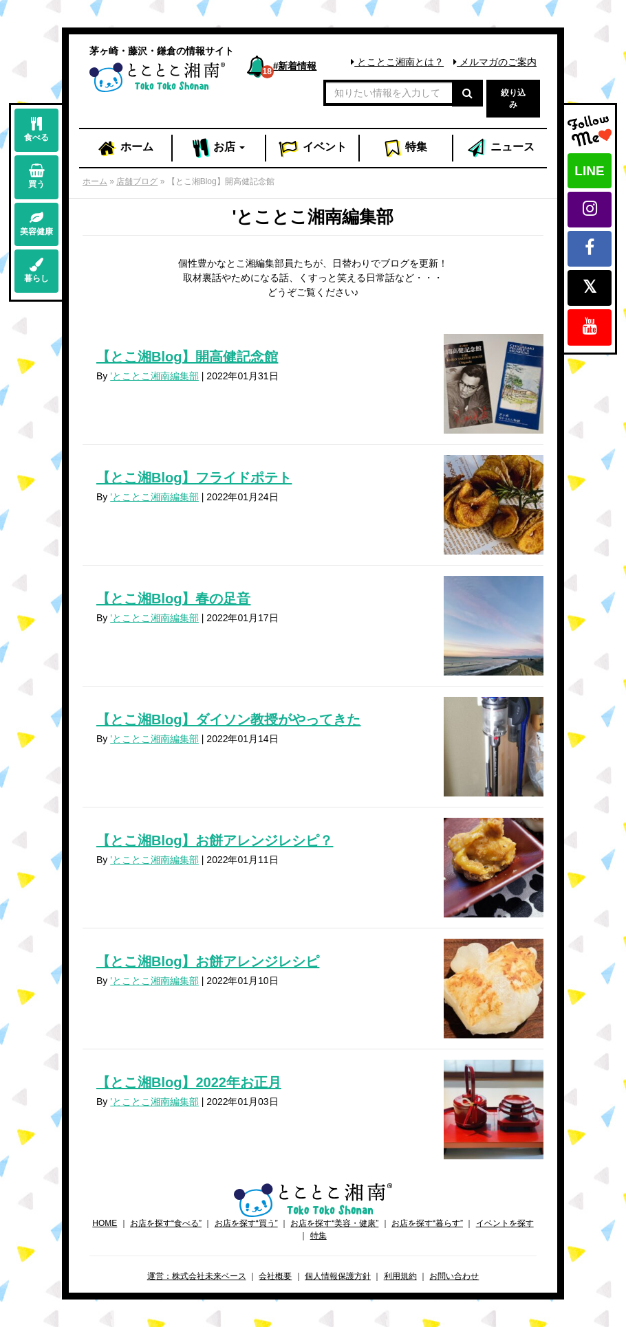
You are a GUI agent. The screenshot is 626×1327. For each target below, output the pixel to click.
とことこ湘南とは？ (397, 61)
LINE (589, 171)
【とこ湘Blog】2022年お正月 (188, 1082)
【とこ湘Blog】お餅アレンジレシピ (207, 961)
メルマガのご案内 (495, 61)
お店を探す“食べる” (166, 1223)
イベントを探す (505, 1223)
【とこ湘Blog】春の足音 (173, 598)
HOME (104, 1223)
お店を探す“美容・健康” (334, 1223)
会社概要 (275, 1276)
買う (36, 176)
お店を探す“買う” (246, 1223)
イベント (312, 148)
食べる (36, 129)
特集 (406, 148)
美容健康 (36, 223)
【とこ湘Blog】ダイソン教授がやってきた (228, 719)
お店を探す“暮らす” (427, 1223)
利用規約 (400, 1276)
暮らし (36, 270)
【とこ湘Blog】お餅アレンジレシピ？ (214, 840)
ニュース (500, 148)
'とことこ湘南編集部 (154, 375)
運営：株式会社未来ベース (196, 1276)
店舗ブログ (137, 181)
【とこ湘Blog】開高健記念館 (187, 356)
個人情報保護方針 (338, 1276)
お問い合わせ (454, 1276)
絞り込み (513, 98)
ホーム (125, 148)
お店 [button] (219, 148)
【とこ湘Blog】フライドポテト (194, 477)
